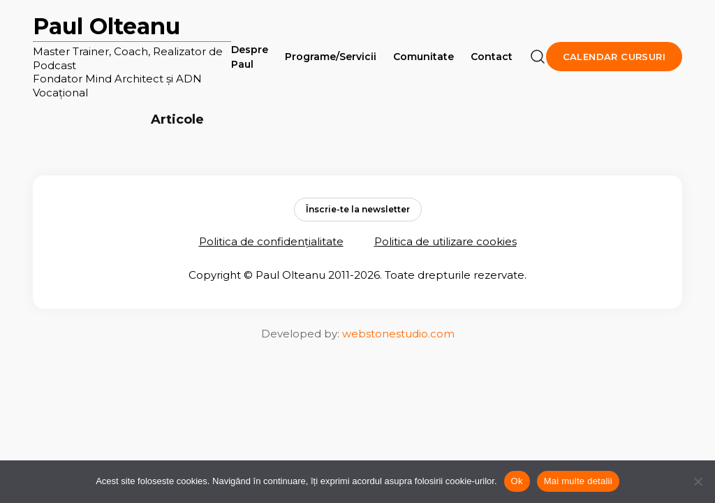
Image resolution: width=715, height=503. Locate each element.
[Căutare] (537, 56)
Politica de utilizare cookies (445, 241)
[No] (698, 481)
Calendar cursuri (614, 56)
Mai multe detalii (578, 481)
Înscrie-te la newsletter (358, 209)
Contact (492, 56)
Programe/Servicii (330, 56)
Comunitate (423, 56)
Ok (517, 481)
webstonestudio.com (398, 333)
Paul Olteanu (106, 26)
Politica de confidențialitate (271, 241)
